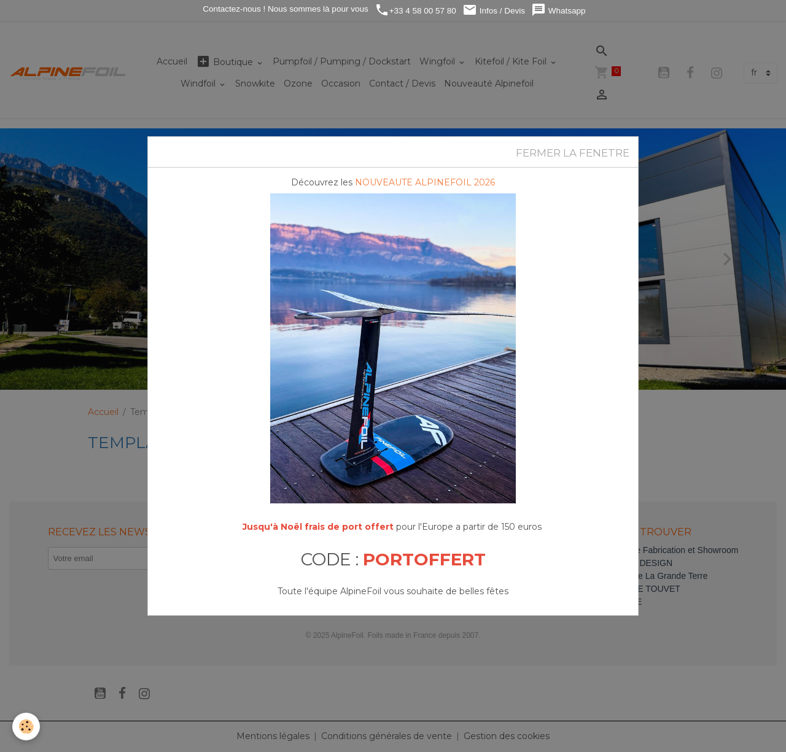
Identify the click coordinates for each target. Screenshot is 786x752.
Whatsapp (558, 10)
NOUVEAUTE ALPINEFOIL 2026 (425, 182)
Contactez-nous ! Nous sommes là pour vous (284, 9)
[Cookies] (26, 726)
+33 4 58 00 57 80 (415, 10)
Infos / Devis (493, 10)
